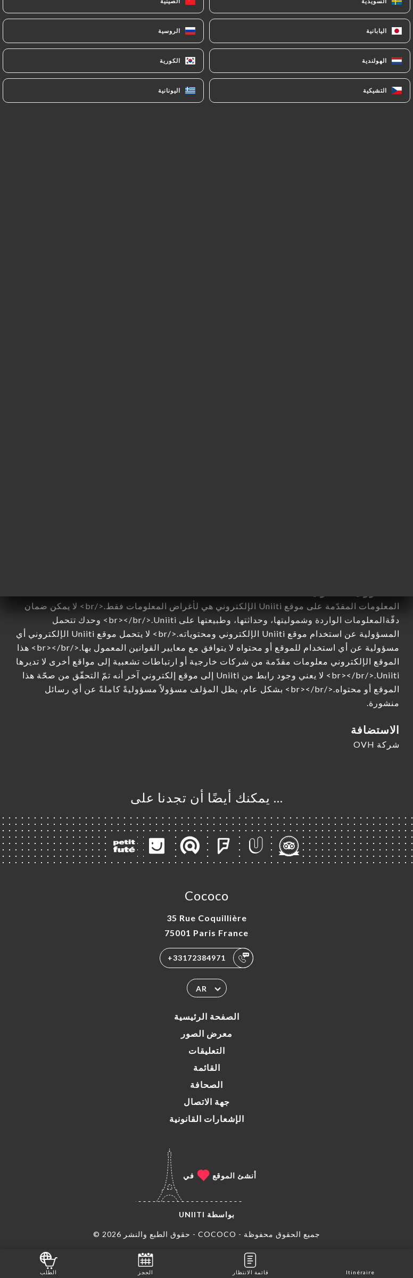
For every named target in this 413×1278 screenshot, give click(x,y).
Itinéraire (360, 1262)
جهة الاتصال (207, 1101)
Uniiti (192, 1214)
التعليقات (206, 1050)
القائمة (206, 1067)
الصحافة (206, 1084)
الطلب (49, 1262)
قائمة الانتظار (251, 1262)
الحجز (145, 1262)
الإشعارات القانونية (206, 1118)
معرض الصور (207, 1033)
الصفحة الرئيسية (206, 1016)
